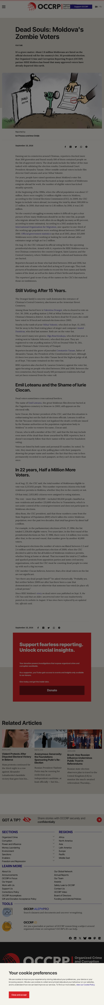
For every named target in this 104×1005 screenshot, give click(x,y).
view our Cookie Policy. (85, 985)
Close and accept (19, 995)
